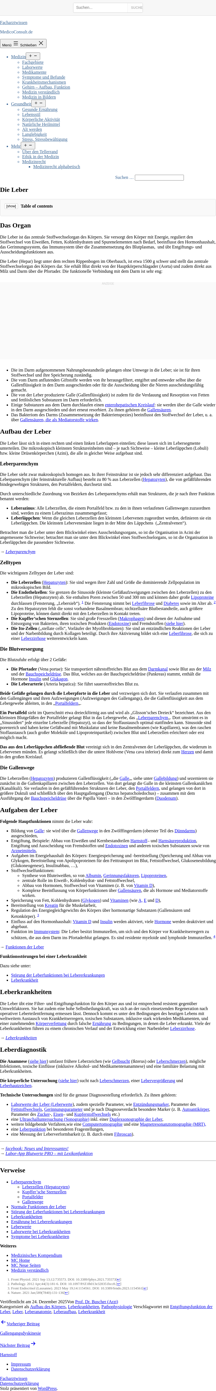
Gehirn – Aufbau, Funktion (46, 87)
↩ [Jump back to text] (118, 1279)
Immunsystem (46, 931)
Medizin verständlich (41, 92)
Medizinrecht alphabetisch (56, 166)
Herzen (187, 751)
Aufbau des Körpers (48, 1306)
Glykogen (91, 900)
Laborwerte (32, 67)
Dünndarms (184, 830)
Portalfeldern (66, 703)
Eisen (58, 1114)
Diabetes (171, 603)
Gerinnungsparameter (63, 1109)
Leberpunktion (33, 1129)
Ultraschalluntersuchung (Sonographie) (54, 1119)
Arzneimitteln (23, 850)
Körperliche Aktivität (41, 119)
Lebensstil (31, 114)
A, (140, 900)
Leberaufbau (64, 1311)
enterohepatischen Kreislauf (130, 404)
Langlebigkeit (34, 134)
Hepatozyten (154, 479)
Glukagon (59, 679)
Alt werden (32, 129)
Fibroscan (123, 1134)
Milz (207, 669)
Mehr (16, 146)
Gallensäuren (159, 409)
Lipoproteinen (153, 875)
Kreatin (51, 905)
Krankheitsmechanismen (44, 82)
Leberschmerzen (171, 1061)
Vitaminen (119, 900)
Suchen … (124, 177)
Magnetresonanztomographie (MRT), (173, 1124)
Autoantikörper (195, 1109)
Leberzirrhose (33, 638)
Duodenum (166, 798)
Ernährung (101, 1023)
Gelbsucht (121, 1061)
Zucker (43, 1114)
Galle (124, 778)
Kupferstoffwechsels (92, 1114)
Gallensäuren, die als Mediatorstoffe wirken (59, 419)
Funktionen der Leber (25, 947)
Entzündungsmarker (151, 1104)
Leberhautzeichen (16, 1085)
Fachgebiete (32, 62)
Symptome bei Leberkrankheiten (40, 1236)
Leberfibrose (143, 603)
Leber (17, 1311)
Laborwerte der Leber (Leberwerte (42, 1104)
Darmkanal (158, 669)
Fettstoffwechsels (26, 1109)
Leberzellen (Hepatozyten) (46, 1187)
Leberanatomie (38, 1311)
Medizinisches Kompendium (36, 1255)
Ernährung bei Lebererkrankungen (41, 1221)
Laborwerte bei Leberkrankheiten (40, 1231)
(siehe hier (67, 1080)
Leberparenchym (20, 551)
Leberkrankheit (24, 980)
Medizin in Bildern (39, 97)
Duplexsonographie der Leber (135, 1119)
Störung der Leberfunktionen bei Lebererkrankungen (58, 975)
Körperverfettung (51, 1023)
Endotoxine (119, 623)
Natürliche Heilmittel (41, 124)
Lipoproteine (202, 597)
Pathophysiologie (116, 1306)
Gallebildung (165, 778)
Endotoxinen (116, 845)
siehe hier (174, 623)
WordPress (47, 1388)
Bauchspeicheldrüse (43, 674)
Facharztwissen (13, 22)
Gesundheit (21, 104)
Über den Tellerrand (40, 151)
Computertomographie (103, 1124)
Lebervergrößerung (158, 1080)
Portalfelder (32, 1196)
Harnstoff (138, 840)
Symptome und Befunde (43, 77)
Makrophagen (131, 618)
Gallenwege (87, 830)
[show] (11, 206)
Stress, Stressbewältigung (45, 139)
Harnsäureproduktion (177, 840)
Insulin (35, 679)
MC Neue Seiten (26, 1265)
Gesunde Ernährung (40, 109)
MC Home (20, 1260)
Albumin (93, 875)
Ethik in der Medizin (40, 156)
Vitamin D (143, 885)
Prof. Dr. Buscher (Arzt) (96, 1301)
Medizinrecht (34, 161)
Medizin (18, 56)
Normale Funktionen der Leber (38, 1206)
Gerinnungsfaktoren (121, 875)
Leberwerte (21, 1226)
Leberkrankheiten (21, 1037)
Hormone (163, 921)
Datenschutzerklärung (19, 1383)
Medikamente (34, 72)
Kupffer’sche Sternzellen (44, 1191)
